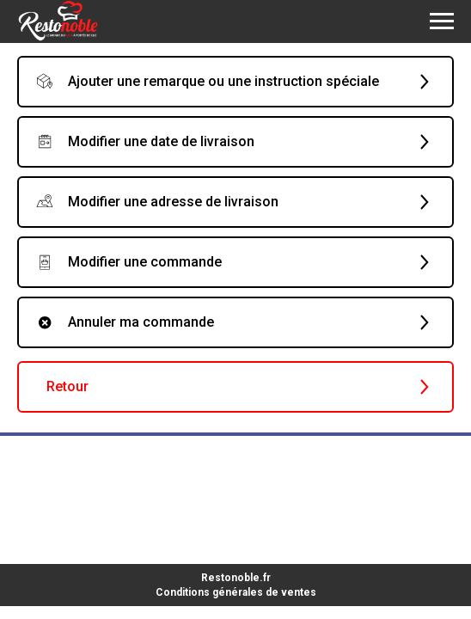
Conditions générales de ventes (236, 592)
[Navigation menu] (442, 21)
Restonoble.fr (236, 578)
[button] (235, 81)
